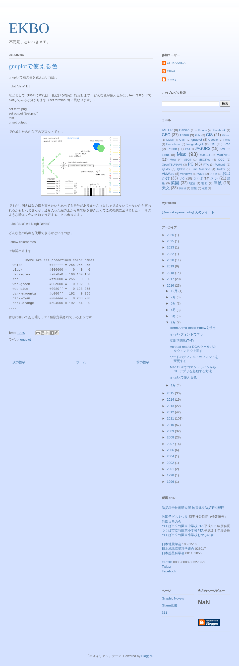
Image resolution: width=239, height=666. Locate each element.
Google (213, 139)
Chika (171, 71)
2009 (171, 431)
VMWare (168, 174)
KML (223, 148)
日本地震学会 (171, 544)
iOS (212, 144)
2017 (171, 279)
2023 (171, 247)
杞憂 (204, 188)
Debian (184, 130)
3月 (174, 316)
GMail (170, 139)
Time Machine (200, 169)
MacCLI (205, 154)
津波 (218, 183)
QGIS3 (181, 169)
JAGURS (202, 148)
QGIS (166, 169)
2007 (171, 444)
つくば (198, 178)
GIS (209, 135)
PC (190, 164)
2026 (171, 235)
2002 (171, 463)
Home (226, 139)
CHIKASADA (176, 63)
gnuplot (25, 339)
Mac (181, 154)
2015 (171, 393)
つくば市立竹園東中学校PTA (182, 526)
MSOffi (187, 159)
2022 (171, 254)
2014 (171, 399)
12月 (175, 291)
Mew (173, 159)
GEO (166, 135)
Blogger (146, 656)
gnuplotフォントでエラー (188, 334)
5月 (174, 303)
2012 (171, 412)
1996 (171, 482)
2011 (171, 418)
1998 (171, 475)
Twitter (221, 169)
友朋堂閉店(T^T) (182, 340)
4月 (174, 310)
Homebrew (173, 144)
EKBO (29, 28)
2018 (171, 273)
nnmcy (171, 79)
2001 (171, 469)
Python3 (220, 164)
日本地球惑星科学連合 (178, 548)
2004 (171, 456)
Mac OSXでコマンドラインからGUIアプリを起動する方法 (193, 369)
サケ (182, 178)
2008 (171, 437)
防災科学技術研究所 (176, 508)
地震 (192, 183)
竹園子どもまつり (175, 517)
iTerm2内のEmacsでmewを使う (193, 328)
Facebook (219, 130)
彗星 (194, 188)
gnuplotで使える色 (183, 377)
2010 (171, 425)
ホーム (81, 362)
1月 (174, 385)
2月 (174, 322)
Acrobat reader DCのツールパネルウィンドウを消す (193, 349)
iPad (227, 144)
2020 (171, 260)
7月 (174, 297)
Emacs (202, 130)
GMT (182, 139)
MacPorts (223, 155)
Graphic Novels (173, 598)
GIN (197, 135)
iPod (187, 149)
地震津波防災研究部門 (208, 508)
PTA (206, 164)
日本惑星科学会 (173, 553)
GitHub (226, 135)
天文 (166, 188)
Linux (166, 155)
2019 (171, 266)
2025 (171, 241)
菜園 (175, 183)
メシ (214, 178)
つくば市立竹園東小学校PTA (182, 530)
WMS (201, 173)
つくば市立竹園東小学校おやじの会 (188, 535)
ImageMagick (195, 144)
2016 (171, 285)
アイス (214, 174)
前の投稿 (142, 362)
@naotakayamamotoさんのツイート (188, 212)
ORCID (167, 562)
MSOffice (204, 159)
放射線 (182, 188)
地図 (204, 183)
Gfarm (184, 135)
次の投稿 (18, 362)
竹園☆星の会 (171, 521)
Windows (186, 173)
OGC (221, 159)
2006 (171, 450)
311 (164, 612)
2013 (171, 406)
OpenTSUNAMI (172, 164)
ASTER (167, 130)
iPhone (172, 149)
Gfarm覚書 (169, 605)
